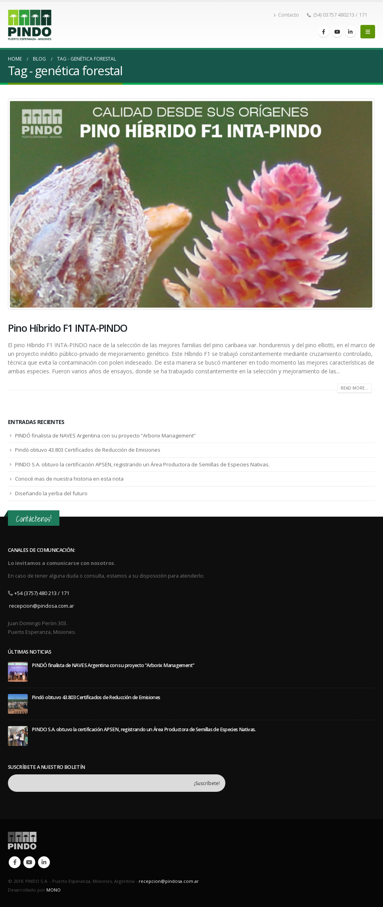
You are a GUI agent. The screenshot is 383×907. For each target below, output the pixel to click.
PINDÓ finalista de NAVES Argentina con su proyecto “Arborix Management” (105, 435)
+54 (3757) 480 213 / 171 (41, 593)
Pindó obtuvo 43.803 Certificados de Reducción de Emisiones (87, 449)
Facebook (15, 862)
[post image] (191, 204)
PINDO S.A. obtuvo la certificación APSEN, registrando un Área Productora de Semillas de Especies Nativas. (142, 464)
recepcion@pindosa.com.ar (41, 606)
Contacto (286, 14)
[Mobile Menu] (367, 31)
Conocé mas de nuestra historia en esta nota (69, 478)
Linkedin (44, 862)
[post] (18, 671)
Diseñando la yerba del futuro (51, 493)
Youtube (29, 862)
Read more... (354, 388)
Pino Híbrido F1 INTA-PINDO (67, 328)
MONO (53, 890)
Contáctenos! (33, 518)
